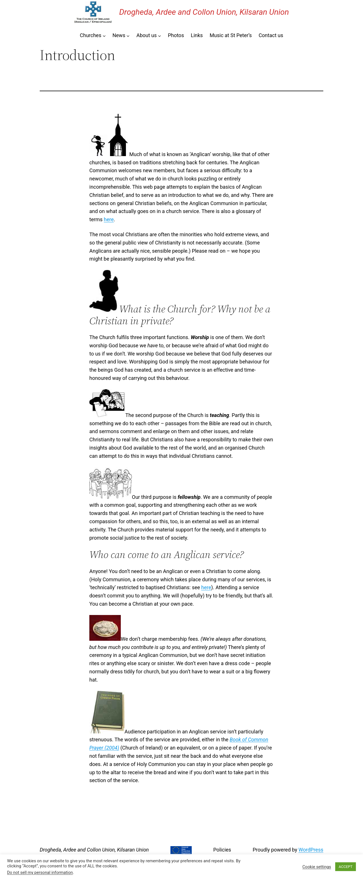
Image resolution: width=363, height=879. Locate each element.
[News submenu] (128, 35)
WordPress (311, 850)
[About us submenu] (159, 35)
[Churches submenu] (104, 35)
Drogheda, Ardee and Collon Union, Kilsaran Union (204, 12)
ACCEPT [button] (346, 867)
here (109, 219)
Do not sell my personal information (40, 872)
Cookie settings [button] (316, 866)
